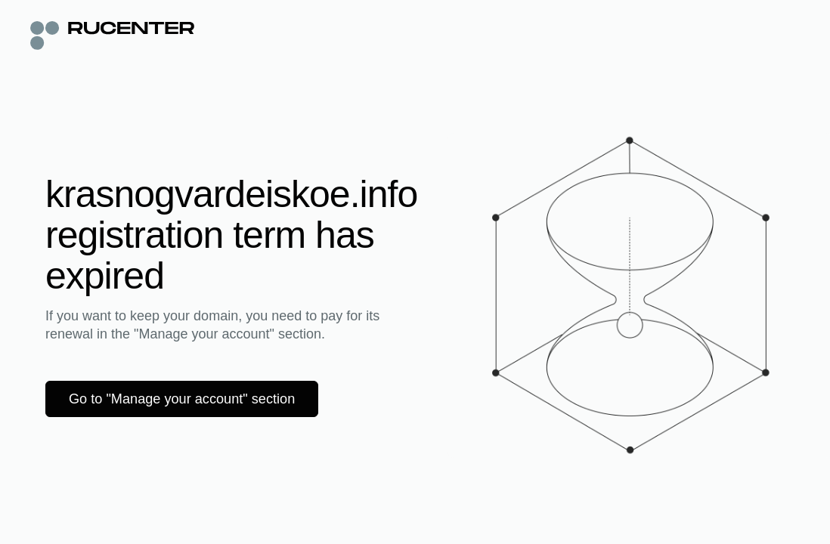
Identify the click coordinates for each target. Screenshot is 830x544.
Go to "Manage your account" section (193, 399)
